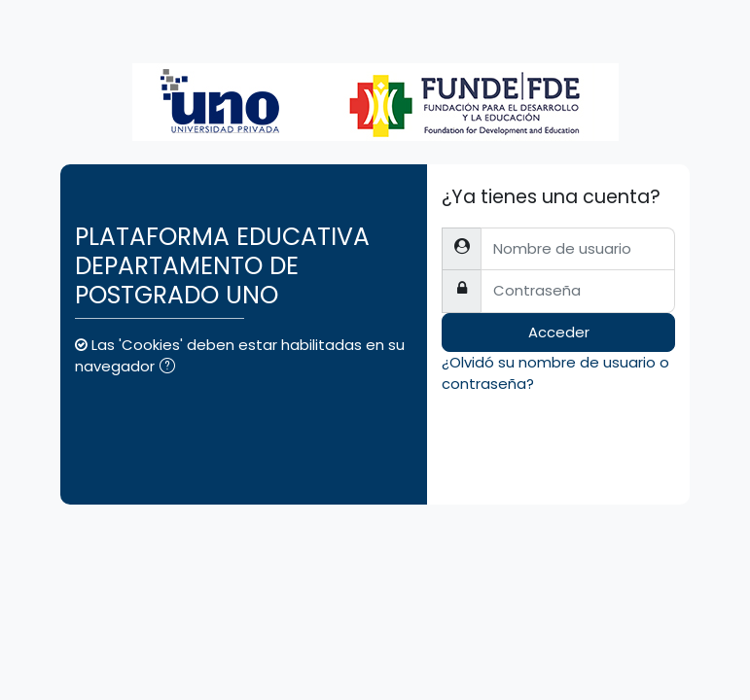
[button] (171, 367)
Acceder (558, 332)
